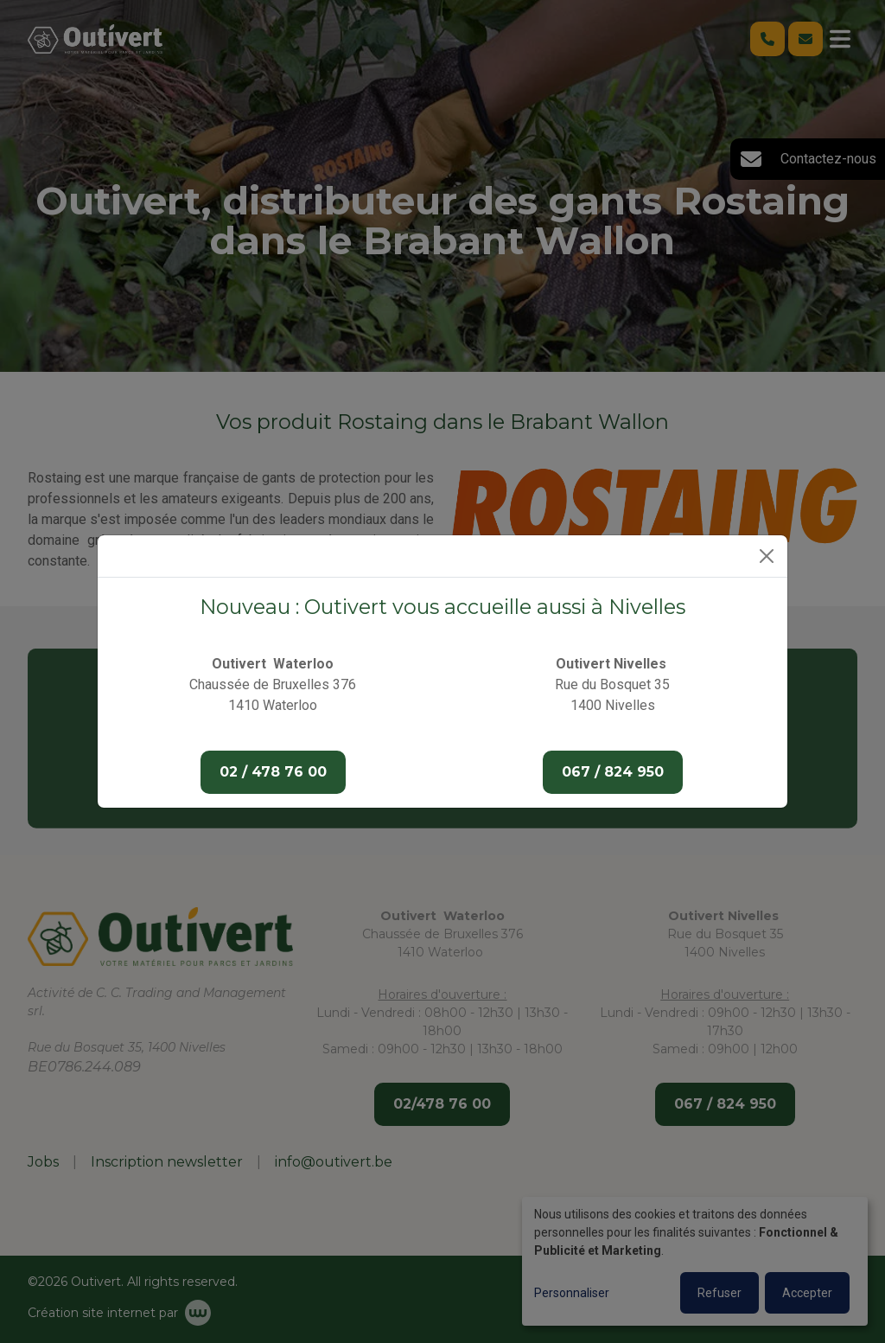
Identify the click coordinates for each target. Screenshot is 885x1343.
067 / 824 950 (613, 772)
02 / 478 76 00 (273, 772)
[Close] (766, 556)
